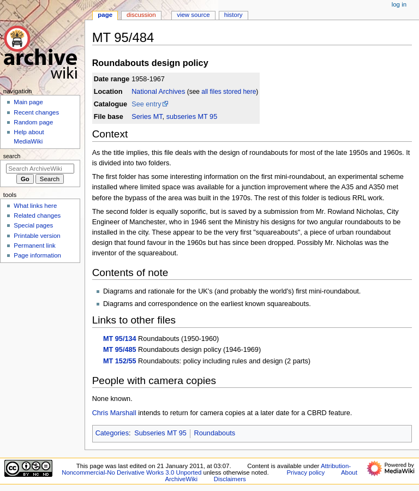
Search (12, 156)
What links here (35, 205)
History (233, 14)
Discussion (141, 14)
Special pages (33, 225)
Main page (28, 102)
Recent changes (36, 112)
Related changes (37, 215)
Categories (112, 433)
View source (193, 14)
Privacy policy (305, 472)
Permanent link (34, 245)
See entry (146, 104)
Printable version (37, 235)
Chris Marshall (114, 413)
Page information (37, 255)
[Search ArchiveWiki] (40, 168)
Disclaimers (230, 479)
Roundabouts (214, 433)
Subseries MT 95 (160, 433)
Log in (399, 4)
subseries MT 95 (192, 117)
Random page (33, 122)
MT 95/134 (119, 339)
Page (105, 14)
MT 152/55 (119, 361)
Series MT (146, 117)
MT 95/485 (119, 350)
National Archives (158, 91)
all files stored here (228, 91)
